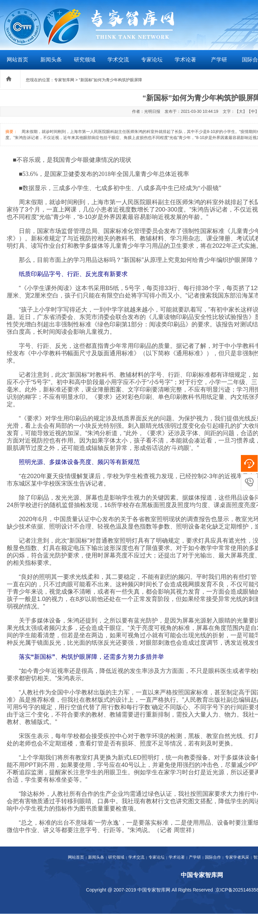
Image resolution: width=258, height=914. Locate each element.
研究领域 (84, 59)
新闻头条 (51, 59)
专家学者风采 (237, 857)
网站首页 (17, 59)
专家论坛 (152, 59)
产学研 (219, 59)
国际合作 (213, 857)
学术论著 (185, 59)
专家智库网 (64, 80)
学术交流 (118, 59)
